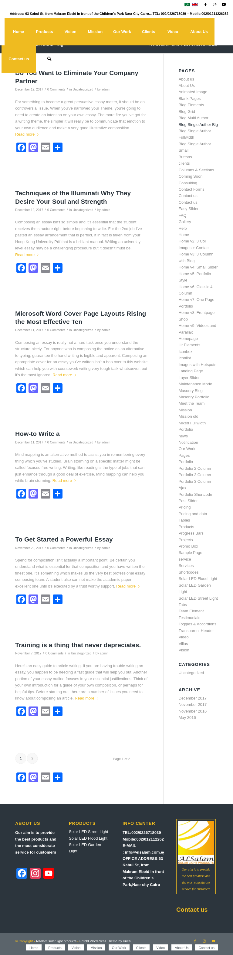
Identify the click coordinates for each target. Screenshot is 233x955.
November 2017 (193, 704)
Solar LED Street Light (198, 598)
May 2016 (187, 717)
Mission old (188, 416)
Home (184, 234)
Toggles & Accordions (197, 624)
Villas (183, 643)
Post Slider (188, 501)
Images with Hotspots (197, 364)
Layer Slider (189, 377)
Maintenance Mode (195, 384)
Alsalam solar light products (55, 941)
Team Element (191, 611)
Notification (188, 442)
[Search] (49, 59)
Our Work (187, 448)
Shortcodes (189, 572)
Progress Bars (191, 533)
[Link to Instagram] (214, 4)
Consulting (188, 183)
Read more (28, 134)
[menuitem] (18, 31)
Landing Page (191, 371)
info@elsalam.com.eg (145, 852)
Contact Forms (191, 189)
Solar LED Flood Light (198, 578)
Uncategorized (83, 89)
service (185, 559)
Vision (184, 650)
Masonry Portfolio (194, 397)
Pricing (185, 507)
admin (106, 89)
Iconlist (185, 358)
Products (186, 527)
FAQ (183, 215)
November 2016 (193, 711)
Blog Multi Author (193, 118)
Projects (186, 540)
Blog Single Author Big (198, 124)
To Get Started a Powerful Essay (64, 539)
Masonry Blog (191, 390)
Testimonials (190, 617)
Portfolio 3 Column (195, 475)
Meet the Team (192, 403)
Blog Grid (187, 111)
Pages (184, 455)
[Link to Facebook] (205, 4)
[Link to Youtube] (223, 4)
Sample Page (190, 552)
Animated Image (193, 92)
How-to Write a (37, 433)
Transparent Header (196, 630)
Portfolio (186, 461)
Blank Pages (190, 98)
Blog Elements (191, 105)
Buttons (185, 157)
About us (186, 79)
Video (184, 637)
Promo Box (188, 546)
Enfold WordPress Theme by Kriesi (105, 941)
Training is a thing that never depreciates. (78, 644)
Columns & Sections (196, 170)
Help (183, 228)
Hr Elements (190, 345)
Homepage (188, 338)
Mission (185, 410)
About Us (187, 85)
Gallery (185, 221)
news (183, 436)
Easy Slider (189, 208)
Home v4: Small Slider (198, 267)
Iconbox (186, 351)
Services (186, 565)
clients (184, 163)
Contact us (188, 195)
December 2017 (193, 698)
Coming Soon (191, 176)
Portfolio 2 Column (195, 468)
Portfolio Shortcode (195, 494)
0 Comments (56, 89)
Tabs (183, 604)
